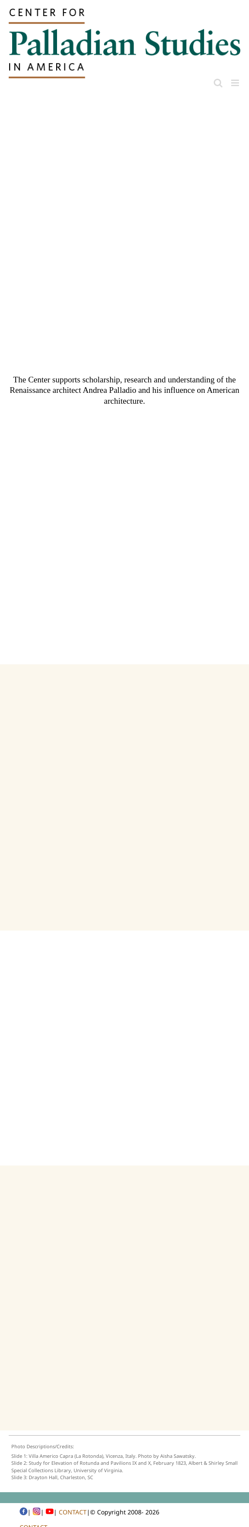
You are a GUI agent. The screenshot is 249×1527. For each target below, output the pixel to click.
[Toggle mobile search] (218, 82)
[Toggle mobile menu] (235, 82)
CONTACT (73, 1512)
